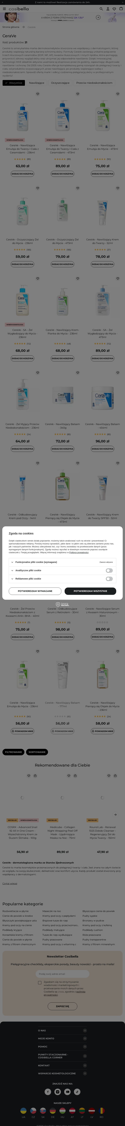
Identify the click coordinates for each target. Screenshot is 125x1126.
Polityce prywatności (79, 552)
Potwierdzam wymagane (35, 591)
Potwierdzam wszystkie (90, 591)
